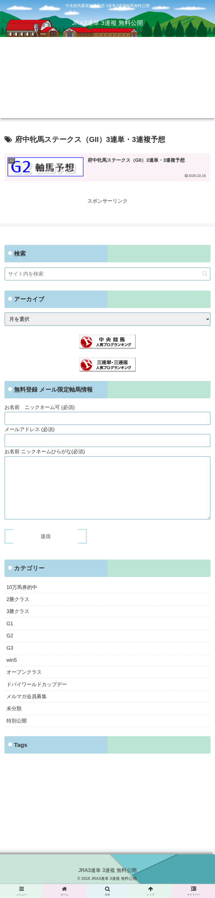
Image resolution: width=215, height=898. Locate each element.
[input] (107, 273)
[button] (205, 273)
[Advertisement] (107, 79)
